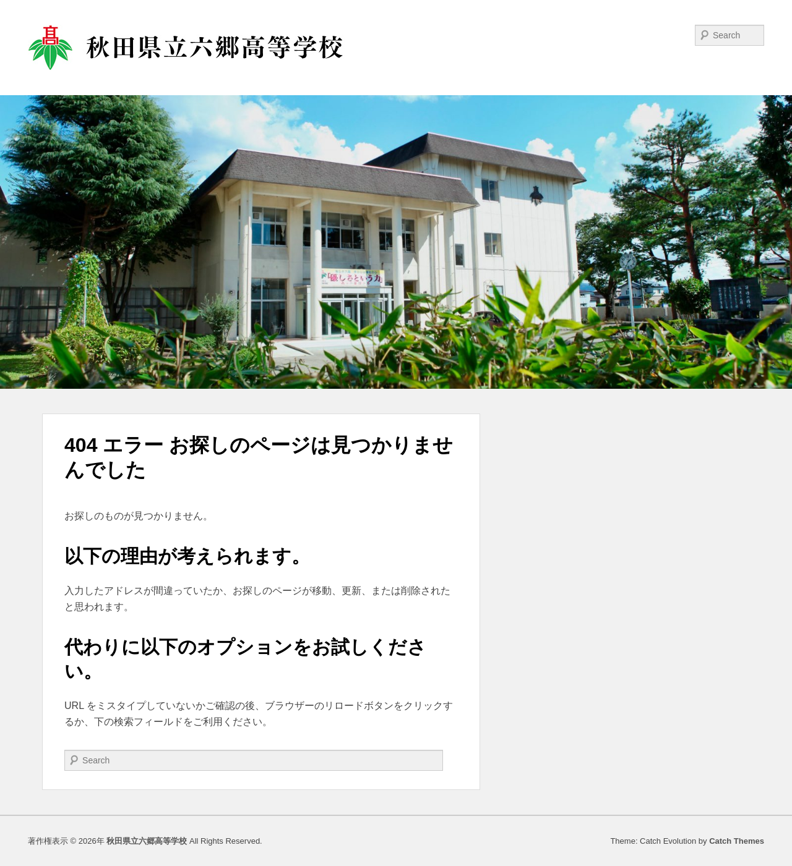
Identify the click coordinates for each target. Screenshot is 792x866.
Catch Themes (736, 841)
